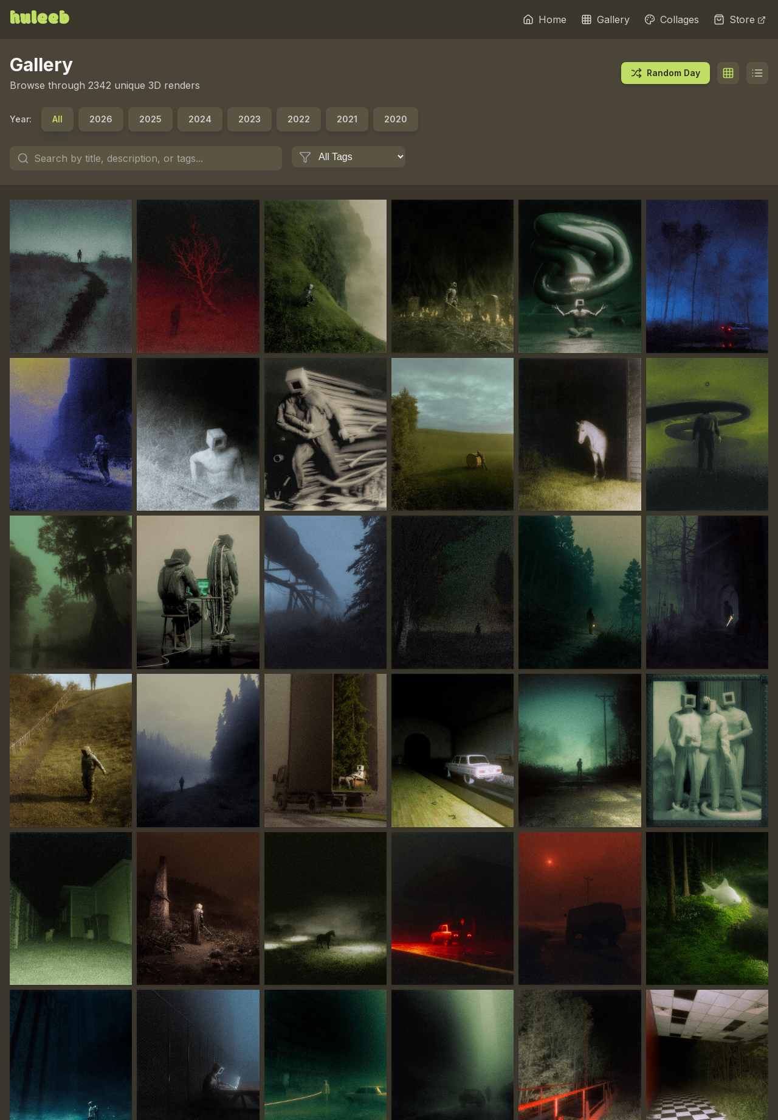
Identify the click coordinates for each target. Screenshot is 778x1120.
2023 (249, 119)
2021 (347, 119)
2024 (200, 119)
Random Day (665, 73)
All (57, 119)
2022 (298, 119)
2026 (100, 119)
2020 (395, 119)
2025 (150, 119)
